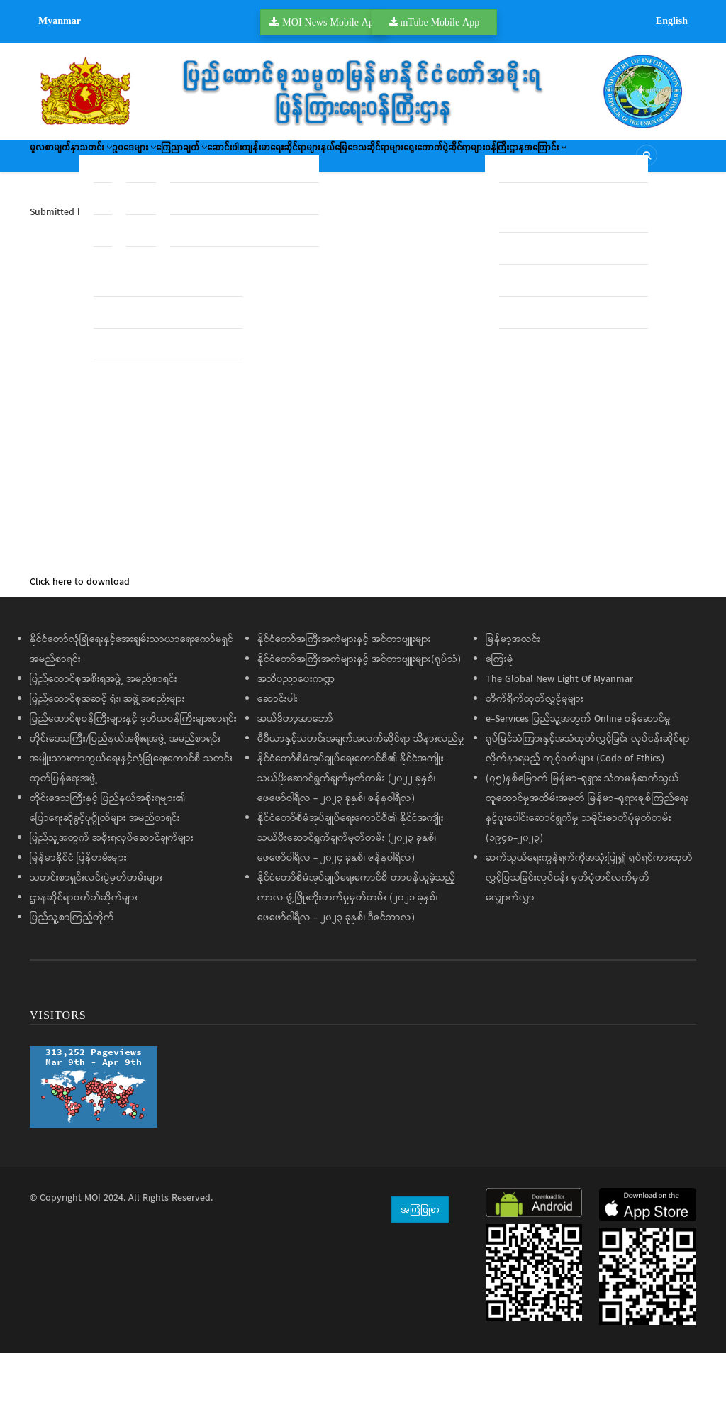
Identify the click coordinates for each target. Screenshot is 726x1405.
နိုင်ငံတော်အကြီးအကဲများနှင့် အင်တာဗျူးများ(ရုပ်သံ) (359, 712)
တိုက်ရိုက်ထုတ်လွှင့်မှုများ (534, 751)
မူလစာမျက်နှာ (66, 160)
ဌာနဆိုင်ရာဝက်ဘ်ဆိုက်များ (84, 950)
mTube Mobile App (439, 22)
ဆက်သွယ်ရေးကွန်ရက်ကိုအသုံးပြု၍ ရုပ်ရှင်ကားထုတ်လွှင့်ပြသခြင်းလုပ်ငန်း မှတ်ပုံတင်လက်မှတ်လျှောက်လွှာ (589, 930)
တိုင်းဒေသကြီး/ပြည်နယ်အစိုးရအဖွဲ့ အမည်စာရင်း (125, 791)
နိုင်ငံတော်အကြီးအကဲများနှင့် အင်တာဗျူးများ (344, 692)
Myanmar (59, 20)
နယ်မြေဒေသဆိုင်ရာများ (532, 160)
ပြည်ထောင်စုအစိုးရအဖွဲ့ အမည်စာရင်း (103, 731)
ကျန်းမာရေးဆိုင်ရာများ (423, 160)
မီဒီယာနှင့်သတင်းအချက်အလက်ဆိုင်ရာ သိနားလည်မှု (360, 791)
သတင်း (133, 160)
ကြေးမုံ (499, 712)
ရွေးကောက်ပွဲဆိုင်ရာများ (84, 202)
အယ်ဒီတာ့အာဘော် (295, 771)
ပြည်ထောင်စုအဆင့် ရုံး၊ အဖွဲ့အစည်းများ (107, 751)
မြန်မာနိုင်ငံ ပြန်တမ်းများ (78, 910)
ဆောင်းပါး (341, 160)
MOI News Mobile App (330, 22)
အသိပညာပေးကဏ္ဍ (296, 731)
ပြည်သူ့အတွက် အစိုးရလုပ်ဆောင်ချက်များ (112, 890)
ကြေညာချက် (272, 160)
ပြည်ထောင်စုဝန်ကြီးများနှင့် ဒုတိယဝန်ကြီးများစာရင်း (133, 771)
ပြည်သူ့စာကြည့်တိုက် (72, 970)
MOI (92, 1250)
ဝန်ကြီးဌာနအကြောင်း (195, 202)
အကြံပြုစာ (420, 1261)
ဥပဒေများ (198, 160)
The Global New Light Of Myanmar (559, 731)
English (672, 20)
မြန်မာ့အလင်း (513, 692)
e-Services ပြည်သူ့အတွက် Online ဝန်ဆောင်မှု (578, 771)
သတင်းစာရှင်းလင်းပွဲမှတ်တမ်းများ (96, 930)
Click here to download (80, 634)
